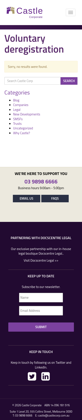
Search (69, 80)
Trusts (17, 123)
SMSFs (18, 119)
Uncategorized (23, 128)
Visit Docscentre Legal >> (41, 260)
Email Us (26, 198)
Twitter (32, 376)
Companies (20, 104)
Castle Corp (25, 13)
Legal (16, 109)
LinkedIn (45, 376)
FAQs (55, 198)
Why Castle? (21, 132)
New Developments (26, 114)
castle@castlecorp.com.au (54, 415)
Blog (16, 100)
